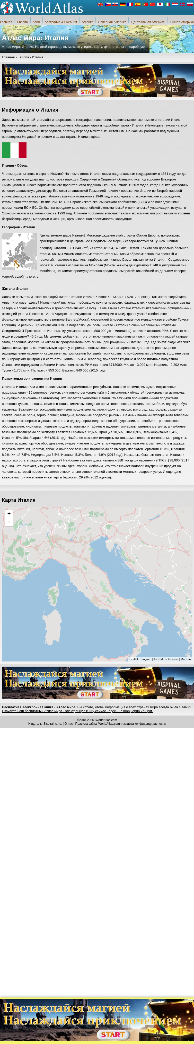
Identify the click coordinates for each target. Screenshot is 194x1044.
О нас (69, 723)
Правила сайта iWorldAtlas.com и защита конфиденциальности (120, 723)
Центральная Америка (148, 22)
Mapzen (186, 659)
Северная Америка (112, 22)
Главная (6, 22)
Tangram (145, 659)
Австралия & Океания (61, 22)
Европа (22, 22)
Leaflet (133, 659)
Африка (87, 22)
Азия (36, 22)
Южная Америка (182, 22)
